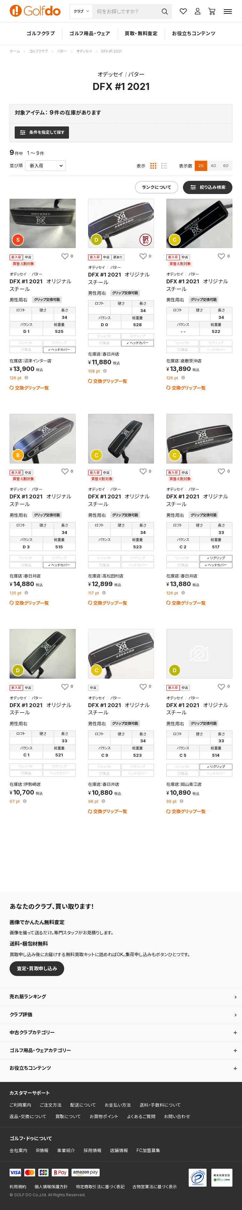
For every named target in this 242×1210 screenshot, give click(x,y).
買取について (68, 1116)
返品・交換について (28, 1116)
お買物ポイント (104, 1116)
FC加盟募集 (148, 1150)
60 (226, 165)
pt (16, 378)
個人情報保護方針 (51, 1186)
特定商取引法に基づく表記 (100, 1186)
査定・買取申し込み (37, 968)
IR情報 (42, 1150)
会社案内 (18, 1150)
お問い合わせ (177, 1116)
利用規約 (18, 1186)
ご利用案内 (20, 1105)
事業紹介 (66, 1150)
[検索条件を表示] (42, 132)
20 (201, 165)
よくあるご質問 (141, 1116)
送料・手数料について (160, 1105)
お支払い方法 (118, 1105)
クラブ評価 (21, 1015)
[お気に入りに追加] (67, 256)
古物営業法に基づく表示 (154, 1186)
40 (213, 165)
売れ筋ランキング (28, 997)
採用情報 (93, 1150)
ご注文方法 (51, 1105)
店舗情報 (119, 1150)
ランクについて (156, 187)
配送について (83, 1105)
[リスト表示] (164, 166)
